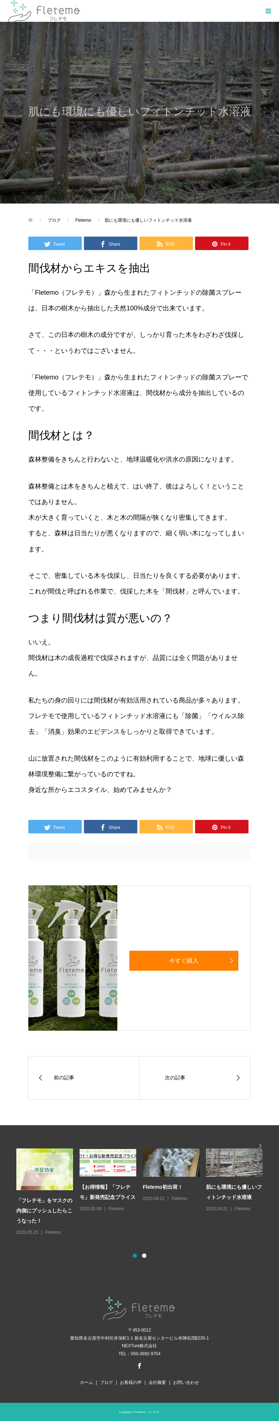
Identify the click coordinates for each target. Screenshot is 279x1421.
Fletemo (53, 1232)
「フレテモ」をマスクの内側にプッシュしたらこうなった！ (44, 1210)
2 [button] (144, 1255)
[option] (142, 1192)
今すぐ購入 (183, 961)
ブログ (106, 1382)
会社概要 (157, 1382)
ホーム (86, 1382)
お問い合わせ (186, 1382)
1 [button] (135, 1255)
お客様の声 (131, 1382)
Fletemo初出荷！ (163, 1187)
